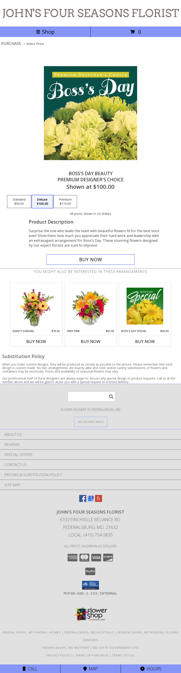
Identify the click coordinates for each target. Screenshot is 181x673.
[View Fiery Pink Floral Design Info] (90, 306)
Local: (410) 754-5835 (90, 535)
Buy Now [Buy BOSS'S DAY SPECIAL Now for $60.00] (145, 341)
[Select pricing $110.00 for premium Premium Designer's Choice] (65, 201)
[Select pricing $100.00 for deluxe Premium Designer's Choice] (42, 201)
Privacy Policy (59, 655)
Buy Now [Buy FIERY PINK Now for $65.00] (90, 341)
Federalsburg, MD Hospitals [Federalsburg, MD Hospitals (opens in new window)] (89, 632)
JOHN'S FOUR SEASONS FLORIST (90, 13)
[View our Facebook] (82, 500)
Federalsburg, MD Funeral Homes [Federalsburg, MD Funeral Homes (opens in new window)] (31, 632)
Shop (45, 31)
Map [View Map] (90, 669)
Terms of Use (123, 655)
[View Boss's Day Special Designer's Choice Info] (145, 306)
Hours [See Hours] (150, 669)
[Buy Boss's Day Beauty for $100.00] (90, 259)
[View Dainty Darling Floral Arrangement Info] (36, 306)
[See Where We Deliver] (90, 422)
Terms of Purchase (91, 655)
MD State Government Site (116, 648)
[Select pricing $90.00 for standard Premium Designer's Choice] (19, 201)
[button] (90, 585)
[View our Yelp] (98, 500)
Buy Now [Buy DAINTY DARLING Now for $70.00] (36, 341)
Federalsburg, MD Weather (65, 648)
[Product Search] (91, 396)
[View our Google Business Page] (90, 500)
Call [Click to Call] (30, 669)
